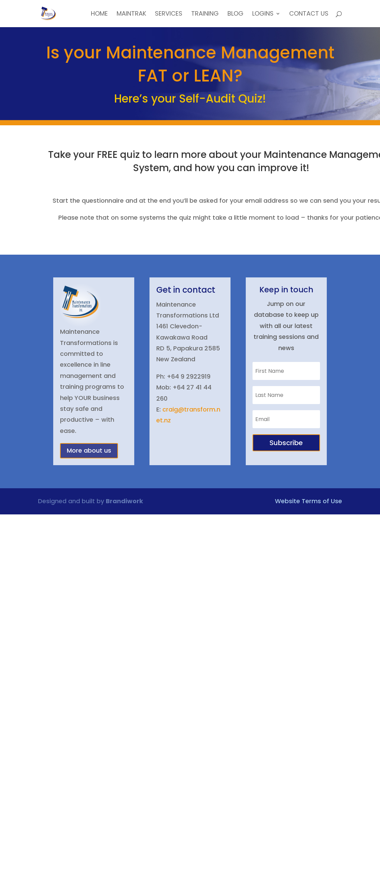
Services (168, 14)
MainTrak (131, 14)
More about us (89, 450)
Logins (263, 14)
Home (99, 14)
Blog (235, 14)
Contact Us (308, 14)
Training (205, 14)
